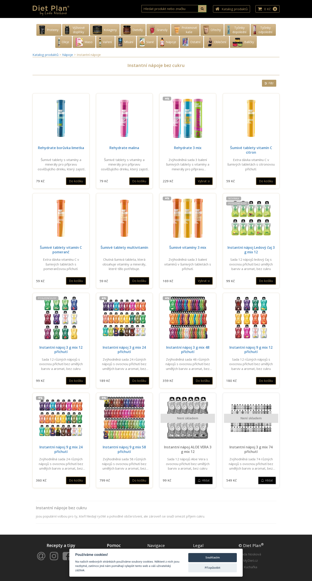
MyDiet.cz (250, 560)
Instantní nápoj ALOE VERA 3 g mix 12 (187, 449)
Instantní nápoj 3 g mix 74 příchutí (251, 449)
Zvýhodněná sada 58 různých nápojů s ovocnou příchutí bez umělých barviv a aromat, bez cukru (124, 464)
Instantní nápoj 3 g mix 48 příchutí (187, 349)
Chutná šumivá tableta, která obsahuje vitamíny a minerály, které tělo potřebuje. (124, 264)
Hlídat (204, 480)
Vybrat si (204, 181)
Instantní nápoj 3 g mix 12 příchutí (61, 349)
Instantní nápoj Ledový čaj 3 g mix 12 (251, 249)
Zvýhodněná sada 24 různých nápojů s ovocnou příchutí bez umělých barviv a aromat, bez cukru (124, 364)
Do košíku (76, 181)
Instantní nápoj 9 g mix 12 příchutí (251, 349)
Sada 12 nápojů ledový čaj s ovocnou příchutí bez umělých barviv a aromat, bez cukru (251, 264)
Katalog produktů (231, 9)
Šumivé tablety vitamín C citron (251, 150)
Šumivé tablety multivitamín (124, 247)
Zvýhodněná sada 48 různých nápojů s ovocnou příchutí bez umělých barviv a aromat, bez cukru (188, 364)
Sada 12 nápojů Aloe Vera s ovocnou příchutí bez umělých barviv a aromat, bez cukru (188, 463)
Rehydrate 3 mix (188, 147)
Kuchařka (250, 567)
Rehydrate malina (124, 147)
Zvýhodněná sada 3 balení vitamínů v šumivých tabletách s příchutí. (187, 264)
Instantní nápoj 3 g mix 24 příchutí (124, 349)
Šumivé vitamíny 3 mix (187, 247)
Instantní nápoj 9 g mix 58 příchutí (124, 449)
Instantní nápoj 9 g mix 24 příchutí (61, 449)
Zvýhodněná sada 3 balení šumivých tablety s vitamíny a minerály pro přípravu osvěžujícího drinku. (187, 164)
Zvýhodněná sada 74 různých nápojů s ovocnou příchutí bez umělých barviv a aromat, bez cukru (251, 464)
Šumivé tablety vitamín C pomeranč (61, 249)
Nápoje (68, 54)
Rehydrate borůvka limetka (61, 147)
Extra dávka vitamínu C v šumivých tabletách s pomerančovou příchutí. (61, 264)
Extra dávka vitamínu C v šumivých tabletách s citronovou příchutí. (251, 164)
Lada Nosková (250, 554)
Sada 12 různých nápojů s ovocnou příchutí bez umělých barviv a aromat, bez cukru (61, 364)
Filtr (269, 83)
